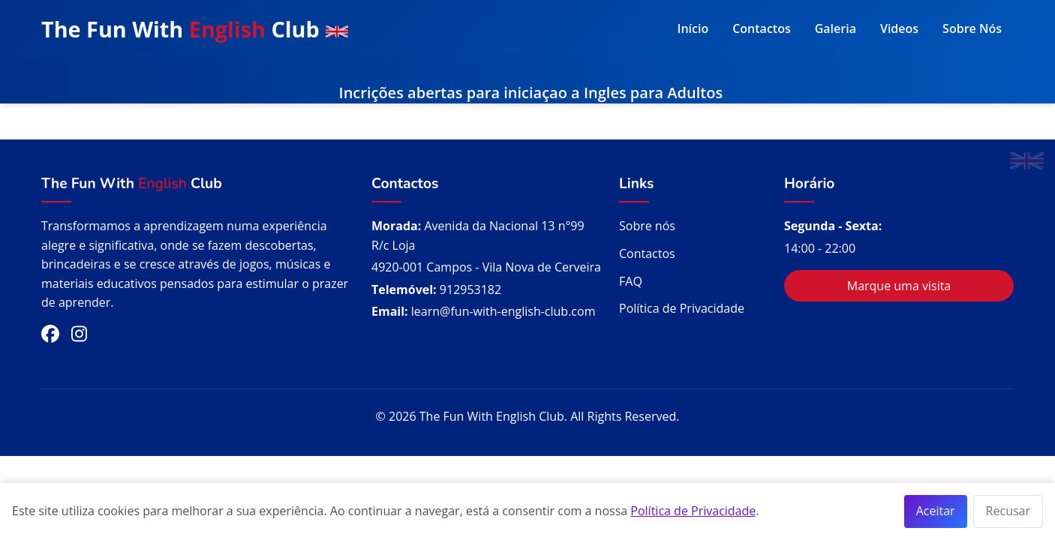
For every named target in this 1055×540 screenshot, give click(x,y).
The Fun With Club (194, 29)
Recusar (1008, 510)
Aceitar (935, 510)
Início (693, 28)
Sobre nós (647, 226)
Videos (899, 28)
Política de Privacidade (681, 308)
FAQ (630, 281)
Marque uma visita (899, 286)
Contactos (761, 28)
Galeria (835, 28)
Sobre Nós (972, 28)
